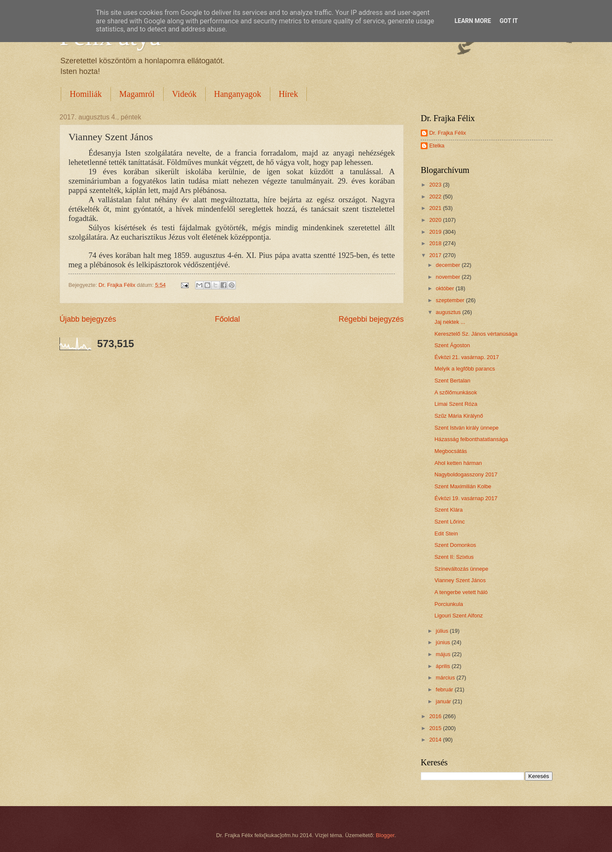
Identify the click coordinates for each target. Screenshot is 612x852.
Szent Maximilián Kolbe (462, 486)
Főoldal (227, 319)
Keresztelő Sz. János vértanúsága (475, 334)
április (443, 666)
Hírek (288, 94)
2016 (436, 716)
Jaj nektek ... (449, 322)
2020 (436, 220)
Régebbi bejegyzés (371, 319)
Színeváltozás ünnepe (461, 569)
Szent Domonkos (455, 545)
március (446, 677)
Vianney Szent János (460, 580)
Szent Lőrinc (449, 521)
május (444, 654)
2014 (436, 739)
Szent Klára (448, 510)
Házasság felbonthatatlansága (471, 439)
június (443, 642)
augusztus (449, 312)
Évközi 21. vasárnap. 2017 (466, 357)
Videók (184, 94)
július (443, 631)
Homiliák (86, 94)
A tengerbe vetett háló (460, 592)
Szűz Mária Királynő (458, 416)
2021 (436, 208)
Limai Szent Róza (455, 404)
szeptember (451, 300)
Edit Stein (446, 533)
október (446, 288)
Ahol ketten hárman (458, 463)
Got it (508, 20)
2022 (436, 196)
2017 (436, 255)
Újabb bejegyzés (88, 319)
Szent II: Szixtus (453, 557)
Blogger (385, 835)
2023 (436, 184)
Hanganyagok (237, 94)
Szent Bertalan (452, 380)
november (449, 277)
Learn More (472, 20)
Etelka (437, 145)
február (445, 689)
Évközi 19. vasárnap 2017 (465, 498)
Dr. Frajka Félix (447, 133)
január (444, 701)
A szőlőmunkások (455, 392)
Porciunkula (448, 604)
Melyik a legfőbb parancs (464, 368)
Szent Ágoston (452, 345)
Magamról (137, 94)
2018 (436, 243)
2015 (436, 728)
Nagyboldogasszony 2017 (465, 474)
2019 (436, 232)
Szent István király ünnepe (466, 428)
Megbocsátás (450, 451)
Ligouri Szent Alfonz (458, 615)
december (449, 265)
